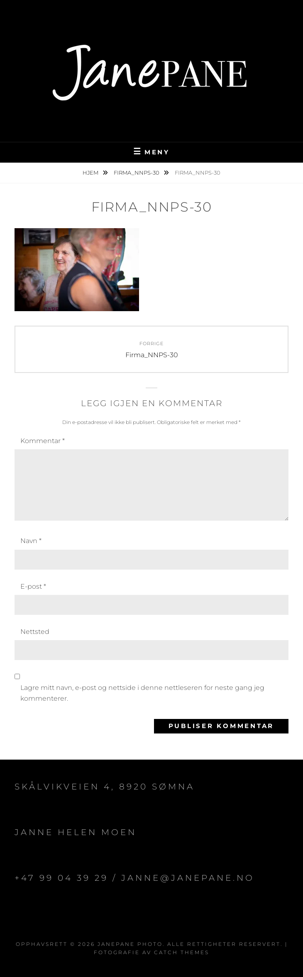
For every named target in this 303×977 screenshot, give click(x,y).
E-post (33, 586)
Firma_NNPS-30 (137, 172)
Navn (31, 541)
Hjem (91, 172)
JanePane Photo (130, 944)
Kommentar (42, 441)
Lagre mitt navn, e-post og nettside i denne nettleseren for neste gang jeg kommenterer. (142, 693)
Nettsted (34, 632)
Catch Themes (181, 952)
